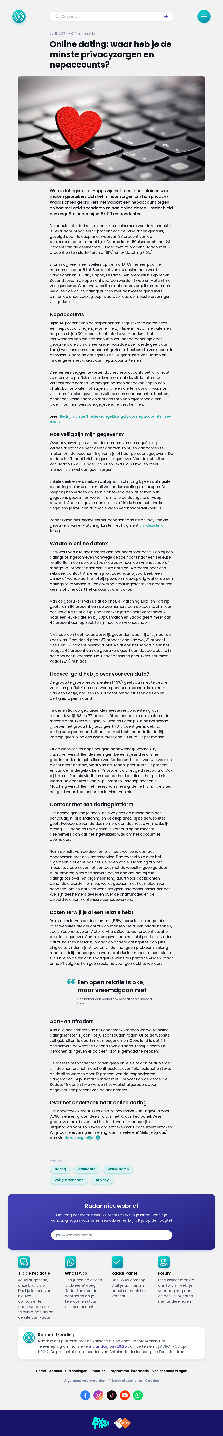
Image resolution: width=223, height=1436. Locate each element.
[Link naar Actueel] (55, 1371)
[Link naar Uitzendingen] (76, 1371)
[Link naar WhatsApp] (138, 1395)
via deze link (151, 525)
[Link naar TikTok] (112, 1395)
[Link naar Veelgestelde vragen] (169, 1371)
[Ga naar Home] (19, 16)
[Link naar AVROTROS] (100, 1423)
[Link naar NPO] (122, 1423)
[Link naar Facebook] (85, 1395)
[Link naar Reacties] (98, 1371)
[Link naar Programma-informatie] (129, 1371)
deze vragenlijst (79, 1137)
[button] (165, 16)
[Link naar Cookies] (152, 1380)
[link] (60, 1169)
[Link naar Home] (41, 1371)
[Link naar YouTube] (125, 1395)
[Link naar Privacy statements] (125, 1380)
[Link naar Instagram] (98, 1395)
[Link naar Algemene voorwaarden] (84, 1380)
